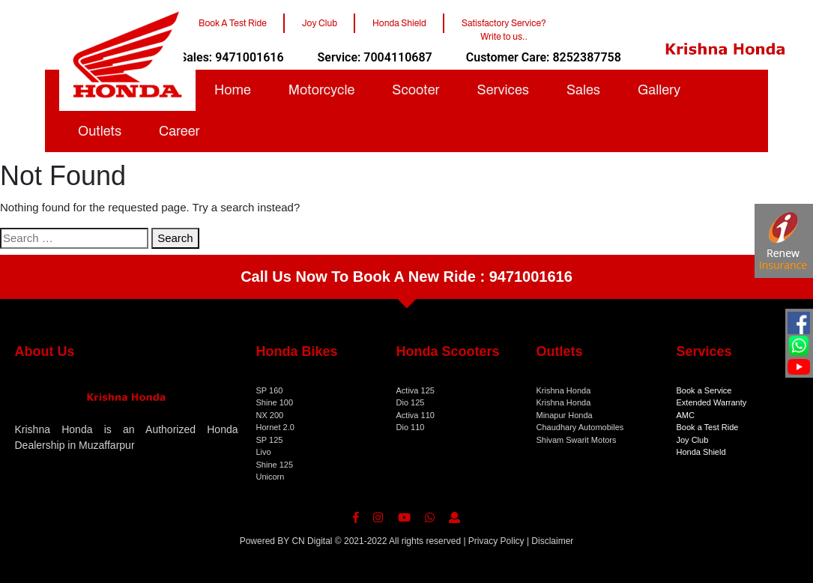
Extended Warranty (712, 402)
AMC (686, 415)
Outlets (99, 131)
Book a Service (704, 390)
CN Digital (311, 541)
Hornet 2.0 (275, 427)
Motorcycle (321, 89)
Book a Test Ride (708, 427)
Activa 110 (415, 415)
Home (232, 89)
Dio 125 (410, 402)
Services (503, 89)
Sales (583, 89)
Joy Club (693, 439)
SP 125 (269, 439)
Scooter (415, 89)
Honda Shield (701, 451)
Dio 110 (410, 427)
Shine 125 (275, 464)
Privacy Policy (496, 541)
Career (179, 131)
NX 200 (270, 415)
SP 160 (269, 390)
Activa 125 (415, 390)
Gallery (659, 89)
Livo (263, 451)
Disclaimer (552, 541)
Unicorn (270, 476)
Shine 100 (275, 402)
